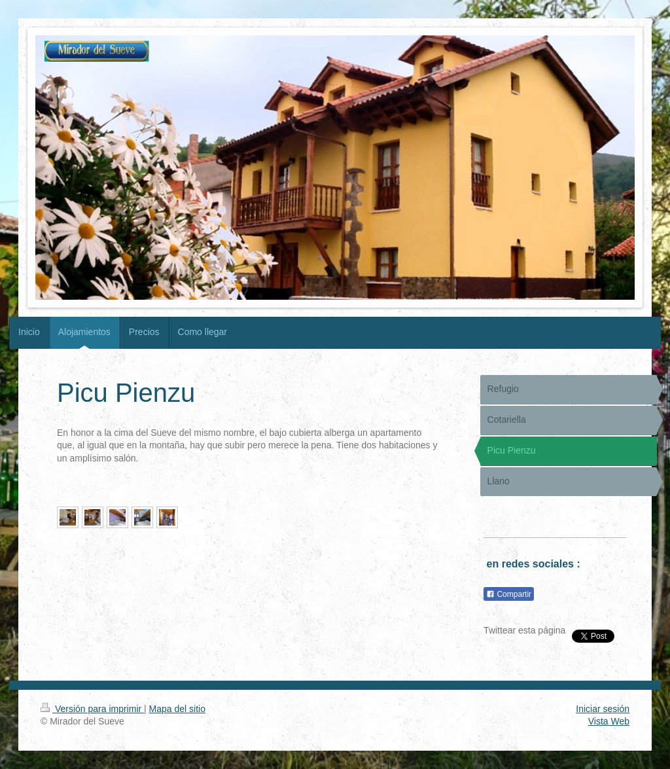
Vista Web (608, 721)
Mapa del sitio (177, 709)
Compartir (508, 594)
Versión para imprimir (92, 709)
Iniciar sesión (602, 709)
